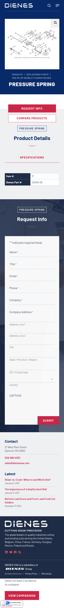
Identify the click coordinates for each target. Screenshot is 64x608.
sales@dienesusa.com (17, 463)
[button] (55, 23)
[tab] (32, 157)
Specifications (32, 157)
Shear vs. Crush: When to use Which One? (28, 479)
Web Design (46, 573)
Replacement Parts (37, 74)
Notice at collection (7, 606)
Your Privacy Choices (15, 602)
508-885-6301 (12, 457)
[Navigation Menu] (57, 5)
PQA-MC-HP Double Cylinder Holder (31, 78)
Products (17, 74)
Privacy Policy (31, 573)
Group (28, 568)
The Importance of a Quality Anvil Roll (26, 489)
